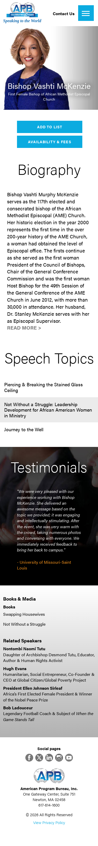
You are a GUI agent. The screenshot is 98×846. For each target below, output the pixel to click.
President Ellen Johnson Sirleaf (32, 688)
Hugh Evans (14, 668)
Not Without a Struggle (24, 624)
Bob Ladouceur (18, 708)
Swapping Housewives (24, 614)
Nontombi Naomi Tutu (24, 649)
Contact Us (63, 13)
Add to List (49, 126)
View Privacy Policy (49, 822)
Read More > (24, 328)
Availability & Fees (49, 141)
